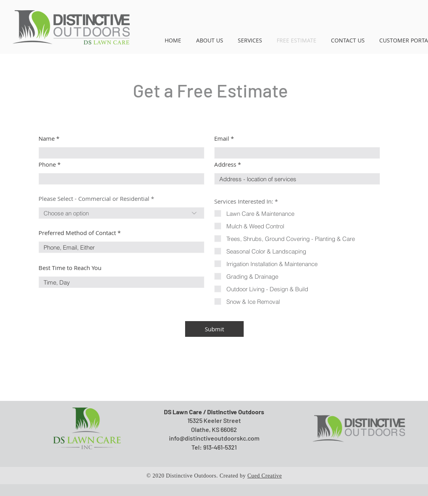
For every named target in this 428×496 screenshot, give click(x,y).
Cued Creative (264, 476)
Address (225, 164)
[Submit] (214, 329)
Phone (47, 164)
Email (221, 138)
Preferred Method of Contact (77, 233)
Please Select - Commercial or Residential (94, 199)
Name (47, 138)
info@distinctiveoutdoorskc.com (214, 438)
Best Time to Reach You (70, 268)
